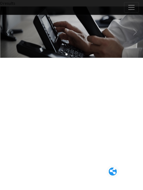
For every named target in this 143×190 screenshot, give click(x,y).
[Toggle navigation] (131, 7)
